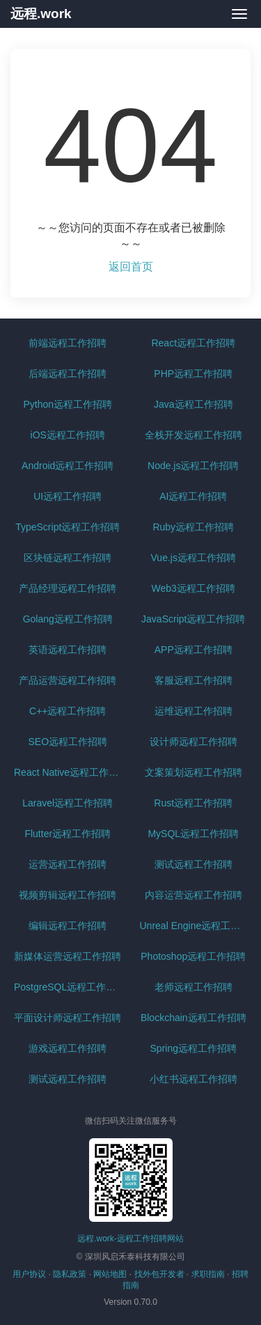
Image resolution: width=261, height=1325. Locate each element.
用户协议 (29, 1274)
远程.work (41, 13)
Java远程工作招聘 (193, 404)
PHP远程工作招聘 (193, 373)
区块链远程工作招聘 (67, 557)
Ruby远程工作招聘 (193, 527)
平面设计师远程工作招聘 (67, 1017)
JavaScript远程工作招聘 (193, 619)
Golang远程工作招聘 (68, 619)
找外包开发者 (159, 1274)
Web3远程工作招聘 (193, 588)
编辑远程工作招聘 (67, 925)
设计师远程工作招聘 (193, 741)
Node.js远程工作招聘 (193, 465)
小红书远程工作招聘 (193, 1079)
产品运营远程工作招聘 (67, 680)
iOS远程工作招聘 (68, 435)
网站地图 (110, 1274)
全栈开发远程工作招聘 (193, 435)
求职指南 (208, 1274)
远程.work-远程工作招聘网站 (130, 1238)
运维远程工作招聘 (193, 711)
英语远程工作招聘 (67, 649)
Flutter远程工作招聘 (67, 833)
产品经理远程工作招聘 (67, 588)
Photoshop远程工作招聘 (193, 956)
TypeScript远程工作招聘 (67, 527)
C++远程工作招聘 (67, 711)
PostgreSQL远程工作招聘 (69, 987)
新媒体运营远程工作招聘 (67, 956)
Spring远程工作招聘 (193, 1048)
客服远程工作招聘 (193, 680)
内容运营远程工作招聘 (193, 895)
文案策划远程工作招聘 (193, 772)
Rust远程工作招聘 (193, 803)
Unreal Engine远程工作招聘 (195, 925)
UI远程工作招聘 (67, 496)
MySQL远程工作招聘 (193, 833)
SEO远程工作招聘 (67, 741)
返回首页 (131, 267)
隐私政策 (69, 1274)
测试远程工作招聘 (193, 864)
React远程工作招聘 (193, 343)
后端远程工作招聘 (67, 373)
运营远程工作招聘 (67, 864)
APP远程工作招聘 (193, 649)
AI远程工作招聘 (193, 496)
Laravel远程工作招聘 (67, 803)
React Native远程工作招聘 (69, 772)
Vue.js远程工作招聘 (193, 557)
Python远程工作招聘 (67, 404)
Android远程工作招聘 (67, 465)
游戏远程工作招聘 (67, 1048)
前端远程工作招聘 (67, 343)
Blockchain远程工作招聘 (193, 1017)
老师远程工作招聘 (193, 987)
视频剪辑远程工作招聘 (67, 895)
